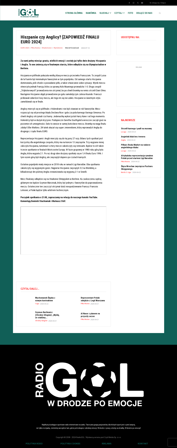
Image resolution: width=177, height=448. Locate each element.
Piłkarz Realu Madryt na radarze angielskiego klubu (135, 146)
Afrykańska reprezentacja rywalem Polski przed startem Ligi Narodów (137, 156)
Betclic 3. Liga (126, 172)
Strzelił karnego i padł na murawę (136, 128)
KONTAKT (143, 443)
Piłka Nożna (35, 48)
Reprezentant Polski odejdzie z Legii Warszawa (93, 299)
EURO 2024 (25, 48)
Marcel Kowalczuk (72, 48)
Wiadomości (47, 48)
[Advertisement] (63, 269)
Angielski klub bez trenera (133, 136)
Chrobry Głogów (41, 320)
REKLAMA (106, 443)
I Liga (37, 303)
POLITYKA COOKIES (70, 443)
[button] (160, 13)
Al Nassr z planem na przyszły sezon (90, 314)
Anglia (123, 140)
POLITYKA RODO (34, 443)
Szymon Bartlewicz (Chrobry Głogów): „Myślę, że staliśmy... (47, 315)
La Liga (123, 132)
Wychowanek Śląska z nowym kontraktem (45, 299)
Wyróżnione (58, 48)
